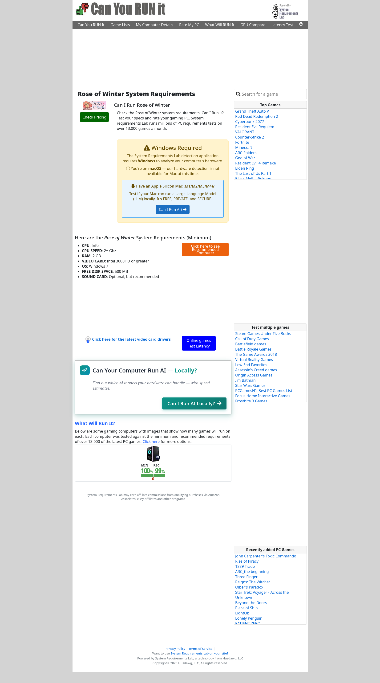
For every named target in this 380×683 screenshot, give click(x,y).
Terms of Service (201, 648)
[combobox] (273, 94)
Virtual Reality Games (254, 359)
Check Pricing (94, 117)
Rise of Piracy (247, 561)
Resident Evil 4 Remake (255, 163)
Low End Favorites (251, 364)
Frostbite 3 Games (251, 401)
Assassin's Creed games (256, 369)
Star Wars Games (250, 385)
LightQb (242, 613)
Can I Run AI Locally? (194, 403)
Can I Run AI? (172, 209)
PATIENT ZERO (247, 623)
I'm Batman (245, 380)
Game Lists (120, 24)
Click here (151, 441)
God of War (245, 157)
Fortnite (242, 142)
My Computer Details (154, 24)
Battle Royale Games (253, 349)
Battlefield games (250, 344)
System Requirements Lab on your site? (199, 653)
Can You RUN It (90, 24)
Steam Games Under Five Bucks (263, 333)
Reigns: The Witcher (252, 582)
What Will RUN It (219, 24)
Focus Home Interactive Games (262, 395)
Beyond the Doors (251, 602)
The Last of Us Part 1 (253, 173)
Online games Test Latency (198, 343)
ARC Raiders (246, 152)
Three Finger (246, 576)
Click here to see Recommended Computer (205, 249)
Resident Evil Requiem (254, 126)
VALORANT (244, 132)
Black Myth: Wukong (253, 178)
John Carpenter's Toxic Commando (265, 556)
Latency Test (282, 24)
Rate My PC (189, 24)
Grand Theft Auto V (252, 111)
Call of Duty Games (252, 338)
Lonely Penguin (249, 618)
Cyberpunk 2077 (249, 121)
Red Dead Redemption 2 (256, 116)
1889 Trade (245, 566)
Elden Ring (244, 168)
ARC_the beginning (252, 571)
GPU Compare (252, 24)
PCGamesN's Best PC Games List (263, 390)
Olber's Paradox (249, 587)
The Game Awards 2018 (256, 354)
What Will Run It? (95, 423)
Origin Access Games (253, 375)
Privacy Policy (175, 648)
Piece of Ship (246, 607)
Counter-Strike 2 (249, 137)
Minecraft (243, 147)
